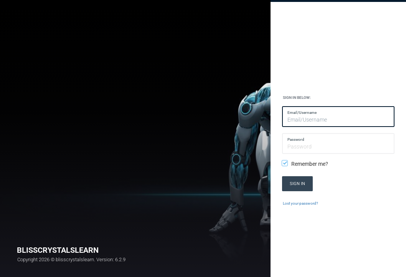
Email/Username (302, 112)
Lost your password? (300, 203)
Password (295, 139)
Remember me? (305, 164)
